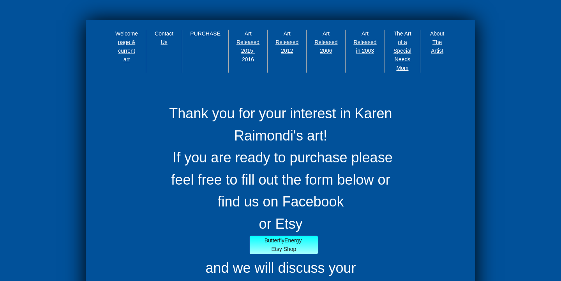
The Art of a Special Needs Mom (402, 50)
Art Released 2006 (325, 42)
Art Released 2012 (286, 42)
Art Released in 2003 (364, 42)
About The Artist (437, 42)
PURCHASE (205, 33)
